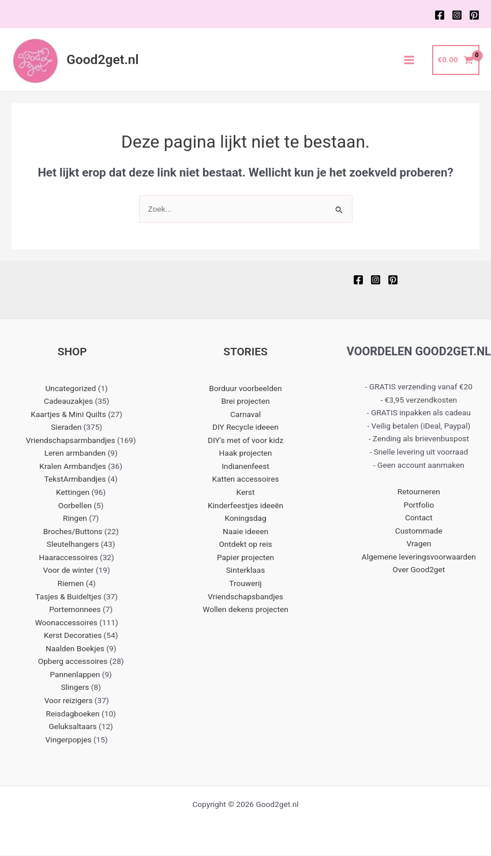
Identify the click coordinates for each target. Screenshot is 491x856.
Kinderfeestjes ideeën (245, 505)
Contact (419, 518)
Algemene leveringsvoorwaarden (419, 557)
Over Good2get (418, 570)
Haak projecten (245, 454)
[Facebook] (439, 15)
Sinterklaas (245, 571)
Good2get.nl (104, 60)
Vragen (418, 544)
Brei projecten (246, 401)
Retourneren (419, 492)
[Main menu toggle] (409, 60)
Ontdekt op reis (245, 545)
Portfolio (418, 505)
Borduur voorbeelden (245, 388)
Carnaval (245, 414)
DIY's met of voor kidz (245, 440)
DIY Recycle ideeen (245, 428)
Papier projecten (245, 557)
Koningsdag (245, 519)
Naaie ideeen (245, 531)
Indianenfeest (245, 466)
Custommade (419, 531)
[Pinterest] (474, 15)
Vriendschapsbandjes (245, 597)
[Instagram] (457, 15)
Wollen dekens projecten (245, 609)
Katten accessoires (245, 480)
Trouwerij (245, 583)
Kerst (246, 492)
